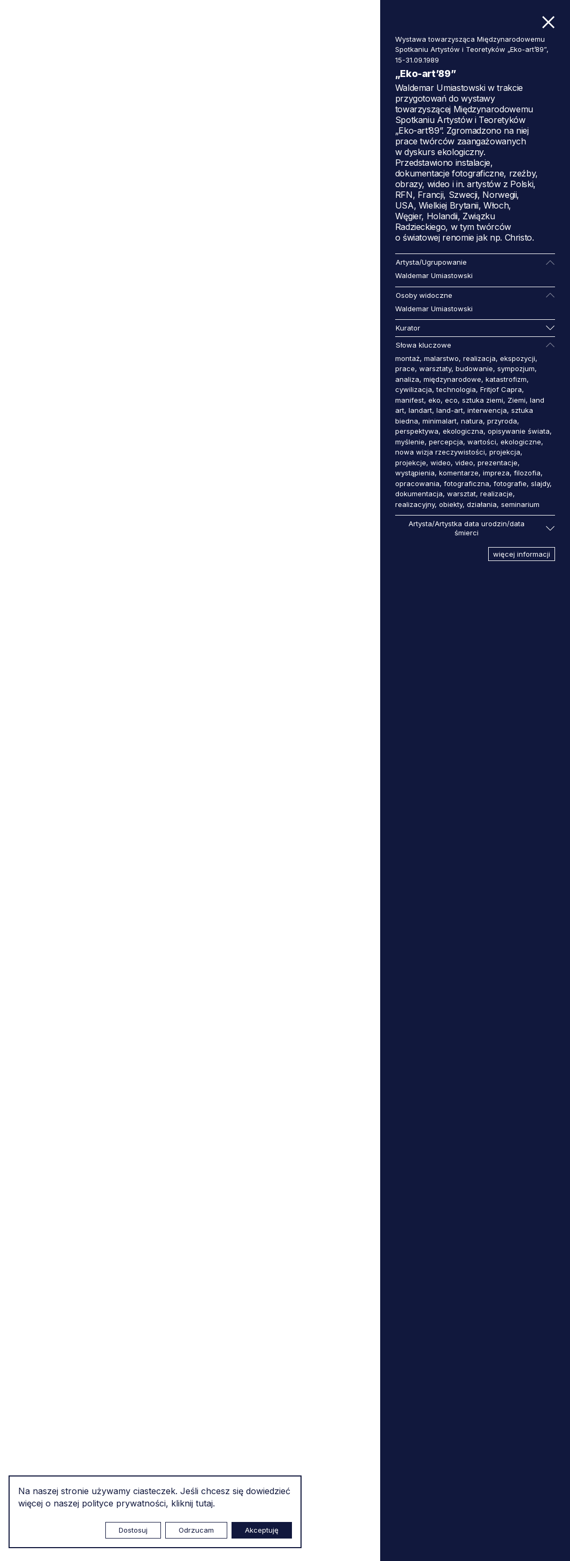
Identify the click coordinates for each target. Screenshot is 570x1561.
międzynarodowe (452, 379)
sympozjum (516, 368)
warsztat (461, 493)
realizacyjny (415, 504)
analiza (407, 379)
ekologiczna (463, 431)
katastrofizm (506, 379)
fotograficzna (466, 483)
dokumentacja (419, 493)
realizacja (479, 358)
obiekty (451, 504)
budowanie (474, 368)
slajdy (540, 483)
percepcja (446, 441)
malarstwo (441, 358)
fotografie (510, 483)
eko (434, 400)
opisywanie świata (519, 431)
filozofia (527, 472)
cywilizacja (413, 389)
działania (482, 504)
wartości (481, 441)
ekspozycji (517, 358)
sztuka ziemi (482, 400)
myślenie (410, 441)
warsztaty (435, 368)
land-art (449, 410)
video (464, 462)
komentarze (459, 472)
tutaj (204, 1503)
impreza (496, 472)
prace (405, 368)
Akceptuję (262, 1530)
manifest (409, 400)
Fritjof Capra (501, 389)
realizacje (496, 493)
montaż (407, 358)
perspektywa (416, 431)
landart (420, 410)
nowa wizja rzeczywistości (440, 452)
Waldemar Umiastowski (434, 275)
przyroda (502, 421)
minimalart (439, 421)
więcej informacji (521, 554)
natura (472, 421)
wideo (440, 462)
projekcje (410, 462)
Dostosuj (133, 1530)
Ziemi (516, 400)
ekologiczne (520, 441)
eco (451, 400)
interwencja (487, 410)
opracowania (417, 483)
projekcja (504, 452)
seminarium (520, 504)
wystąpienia (415, 472)
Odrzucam (196, 1530)
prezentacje (497, 462)
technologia (456, 389)
